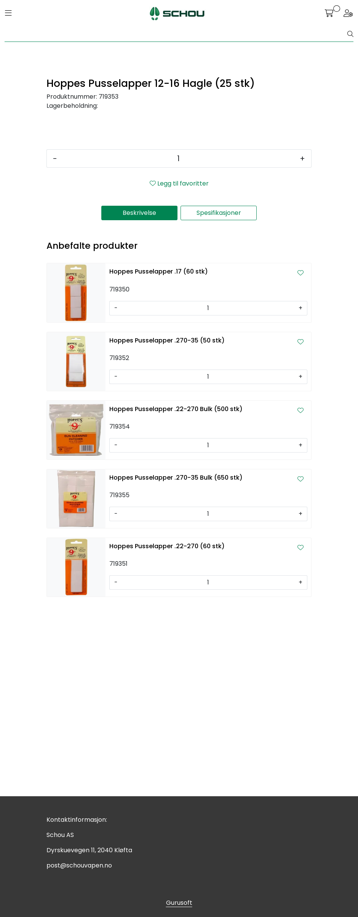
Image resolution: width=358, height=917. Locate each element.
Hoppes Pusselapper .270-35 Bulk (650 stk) (176, 667)
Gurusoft (179, 902)
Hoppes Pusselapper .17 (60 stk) (158, 461)
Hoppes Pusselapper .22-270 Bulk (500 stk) (176, 599)
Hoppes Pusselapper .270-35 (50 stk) (167, 530)
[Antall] (178, 348)
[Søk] (176, 34)
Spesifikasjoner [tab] (219, 402)
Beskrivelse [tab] (139, 402)
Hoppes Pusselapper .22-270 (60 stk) (167, 736)
